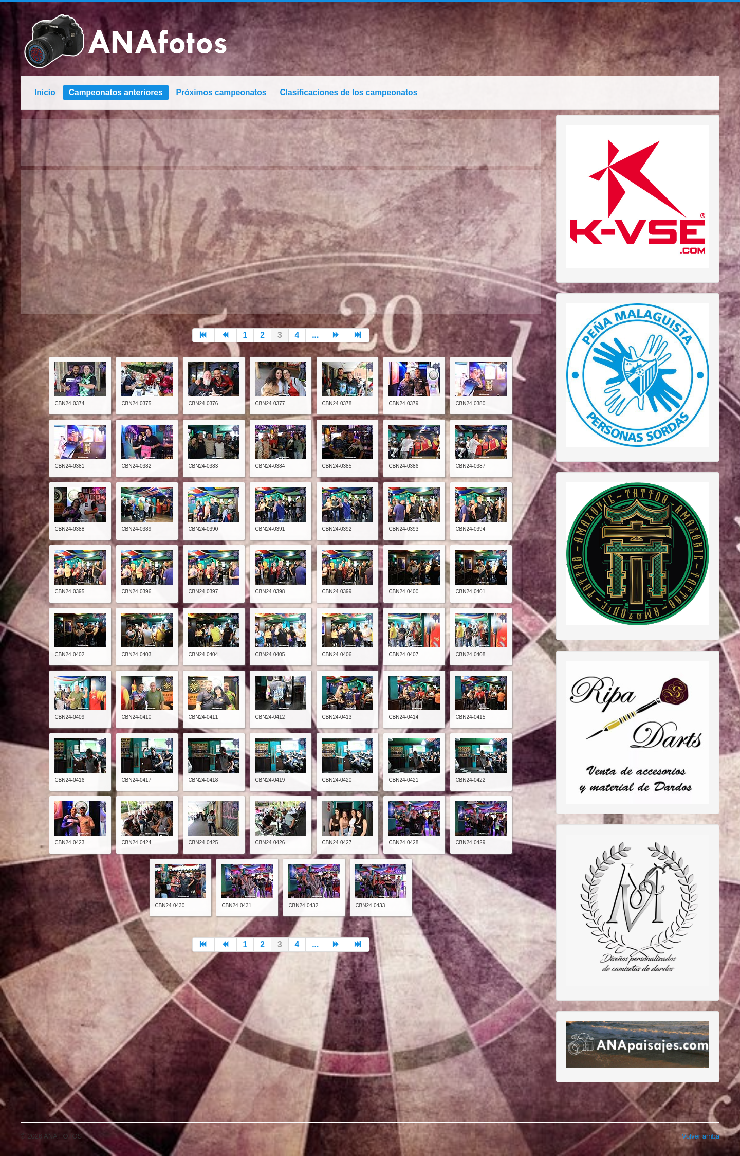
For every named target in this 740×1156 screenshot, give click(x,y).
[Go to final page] (358, 335)
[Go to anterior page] (226, 335)
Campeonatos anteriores (116, 92)
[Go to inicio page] (203, 335)
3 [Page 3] (280, 335)
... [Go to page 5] (315, 335)
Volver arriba (700, 1136)
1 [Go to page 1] (245, 335)
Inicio (44, 92)
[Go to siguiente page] (336, 335)
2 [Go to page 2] (262, 335)
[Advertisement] (281, 242)
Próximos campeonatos (221, 92)
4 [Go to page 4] (297, 335)
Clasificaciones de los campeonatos (349, 92)
